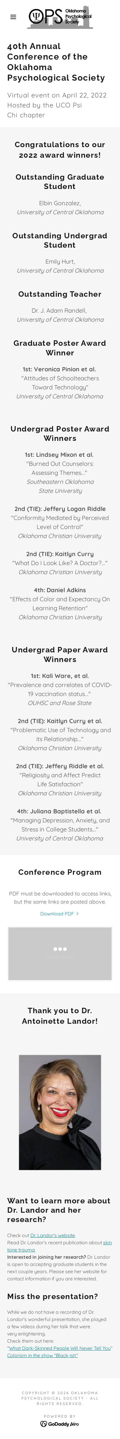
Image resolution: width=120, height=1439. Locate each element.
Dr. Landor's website (52, 1235)
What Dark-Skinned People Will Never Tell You (60, 1348)
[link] (60, 17)
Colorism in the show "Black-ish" (42, 1355)
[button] (9, 17)
